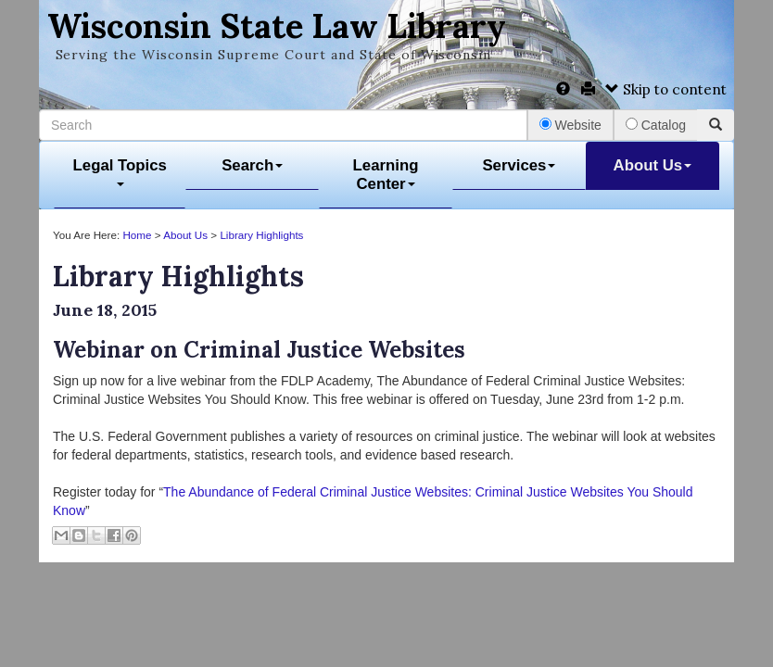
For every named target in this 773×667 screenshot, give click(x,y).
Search (252, 165)
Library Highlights (261, 235)
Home (136, 235)
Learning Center (386, 175)
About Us (653, 165)
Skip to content (666, 89)
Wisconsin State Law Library (276, 26)
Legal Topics (120, 172)
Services (518, 165)
